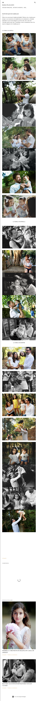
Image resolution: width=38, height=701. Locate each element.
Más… (25, 7)
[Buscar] (35, 2)
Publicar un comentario (12, 654)
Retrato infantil (18, 7)
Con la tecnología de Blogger (19, 697)
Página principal (7, 7)
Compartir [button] (4, 558)
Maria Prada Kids (8, 5)
